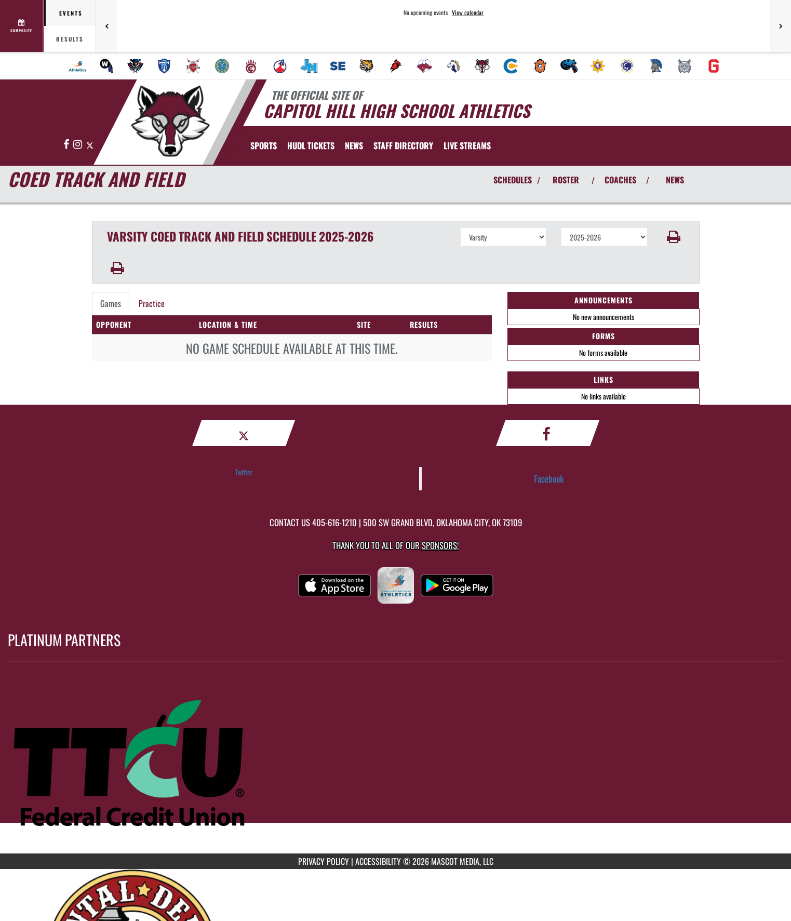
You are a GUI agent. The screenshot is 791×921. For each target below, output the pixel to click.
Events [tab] (71, 13)
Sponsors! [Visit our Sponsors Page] (440, 545)
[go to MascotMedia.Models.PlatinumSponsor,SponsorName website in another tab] (395, 765)
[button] (673, 237)
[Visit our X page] (89, 144)
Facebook (549, 478)
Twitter (244, 471)
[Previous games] (106, 26)
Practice (152, 303)
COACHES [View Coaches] (620, 180)
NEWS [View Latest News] (675, 180)
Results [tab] (70, 39)
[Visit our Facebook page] (67, 144)
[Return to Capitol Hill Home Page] (170, 121)
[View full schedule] (22, 26)
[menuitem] (77, 66)
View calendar (468, 12)
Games (110, 303)
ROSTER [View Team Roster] (566, 180)
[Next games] (780, 26)
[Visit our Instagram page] (78, 144)
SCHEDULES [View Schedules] (512, 180)
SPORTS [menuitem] (263, 145)
